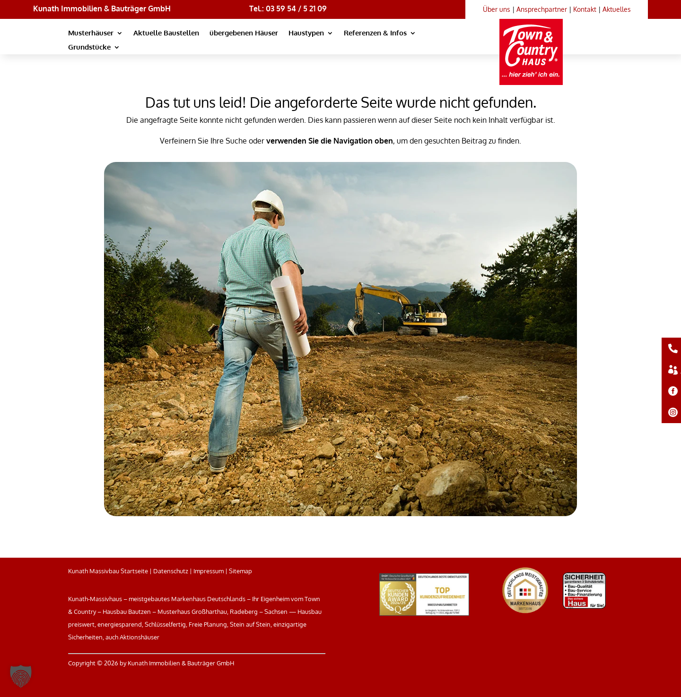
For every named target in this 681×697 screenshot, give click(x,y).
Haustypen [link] (306, 33)
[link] (534, 42)
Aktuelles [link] (616, 9)
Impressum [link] (208, 571)
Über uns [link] (496, 9)
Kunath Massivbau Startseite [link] (108, 571)
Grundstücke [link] (89, 47)
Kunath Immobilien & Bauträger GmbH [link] (102, 8)
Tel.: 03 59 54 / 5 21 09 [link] (288, 8)
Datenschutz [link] (170, 571)
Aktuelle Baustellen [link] (166, 33)
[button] (21, 676)
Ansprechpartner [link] (541, 9)
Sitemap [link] (240, 571)
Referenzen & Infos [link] (375, 33)
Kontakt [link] (584, 9)
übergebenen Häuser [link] (244, 33)
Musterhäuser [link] (91, 33)
